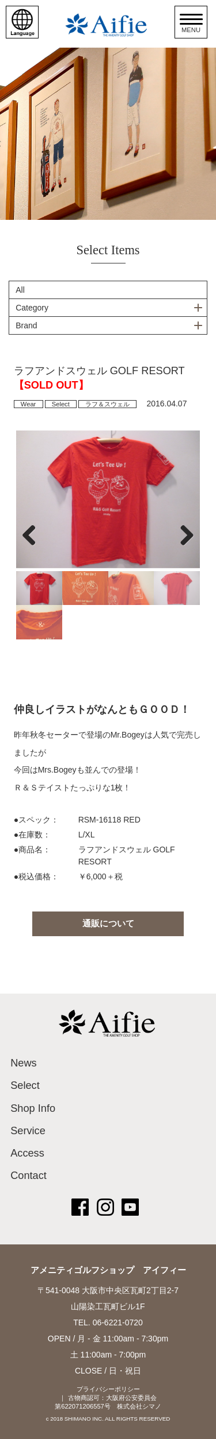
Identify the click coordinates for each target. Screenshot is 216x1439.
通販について (108, 923)
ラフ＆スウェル (107, 404)
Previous (33, 534)
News (23, 1063)
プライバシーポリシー (108, 1389)
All (20, 289)
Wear (28, 404)
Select (61, 404)
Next (182, 534)
